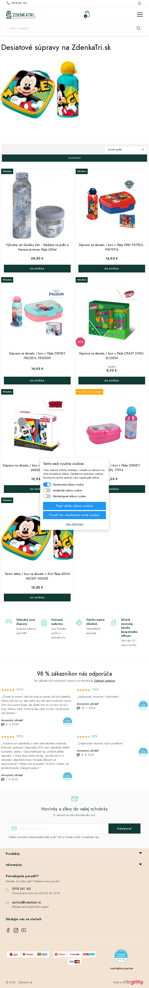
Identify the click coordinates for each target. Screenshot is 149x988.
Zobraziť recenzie (104, 681)
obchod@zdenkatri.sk (26, 902)
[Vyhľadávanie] (74, 28)
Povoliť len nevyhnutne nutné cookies (74, 515)
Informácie (14, 865)
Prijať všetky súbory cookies (74, 506)
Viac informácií (74, 524)
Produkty (13, 853)
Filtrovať (74, 158)
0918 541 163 (19, 3)
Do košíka (37, 268)
